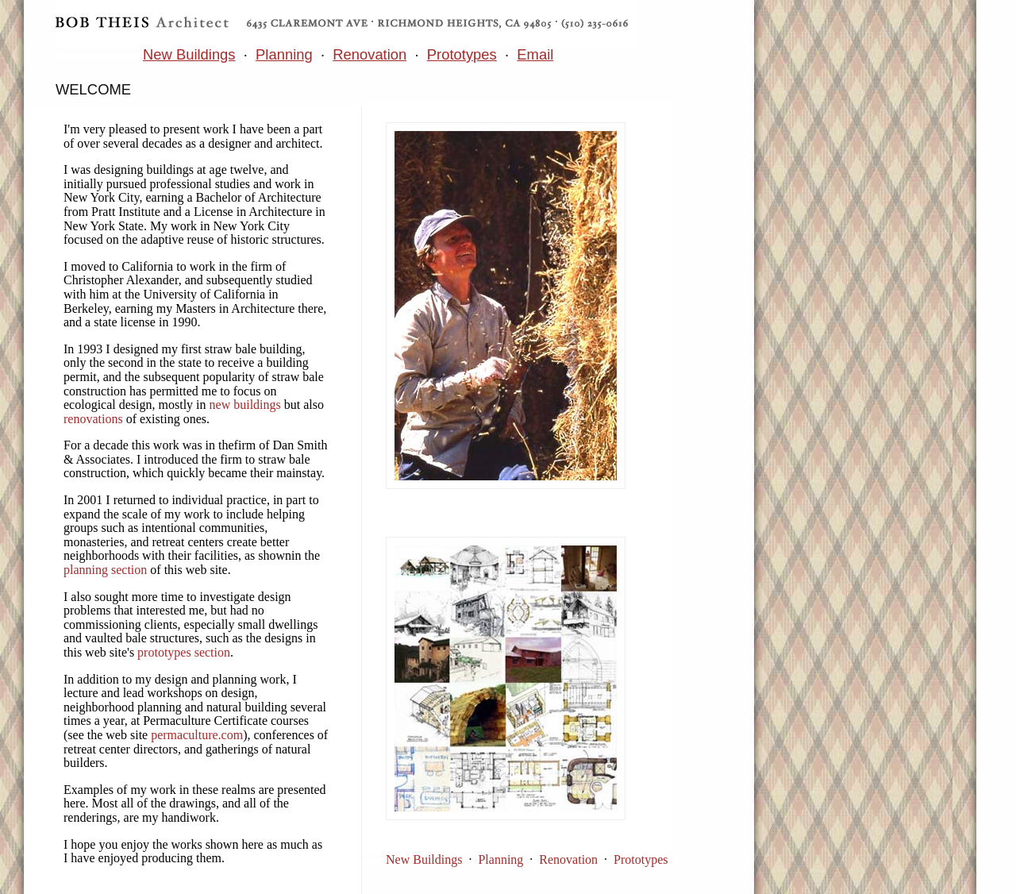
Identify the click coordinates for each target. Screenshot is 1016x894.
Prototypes (462, 54)
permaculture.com (197, 735)
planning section (105, 569)
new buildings (245, 404)
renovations (93, 419)
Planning (284, 54)
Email (535, 54)
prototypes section (183, 652)
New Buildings (189, 54)
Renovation (369, 54)
